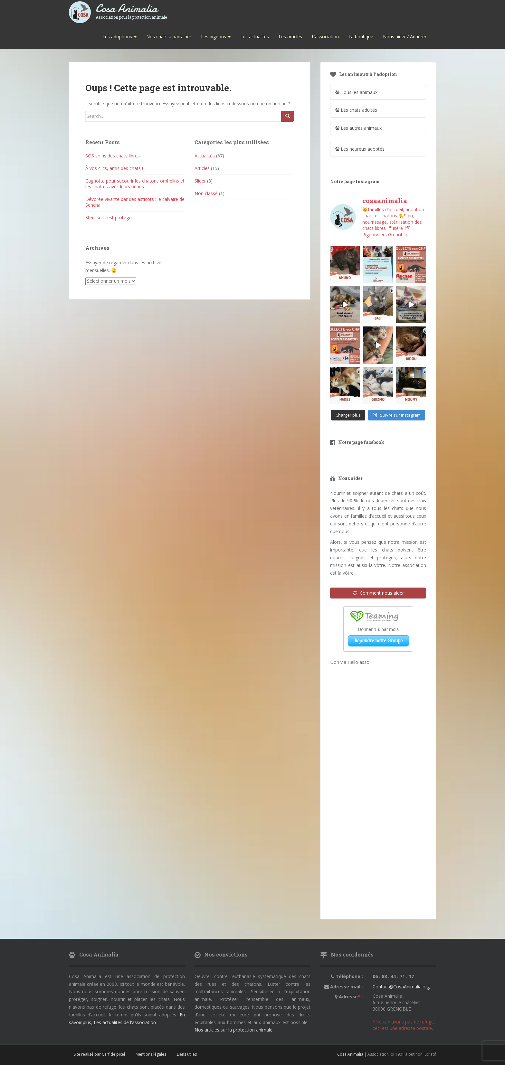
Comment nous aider (378, 593)
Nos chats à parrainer (168, 36)
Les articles (290, 36)
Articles (202, 168)
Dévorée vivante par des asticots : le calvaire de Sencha (135, 202)
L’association (325, 36)
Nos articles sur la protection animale (233, 1030)
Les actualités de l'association (125, 1022)
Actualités (205, 156)
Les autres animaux (358, 128)
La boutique (360, 36)
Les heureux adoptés (360, 149)
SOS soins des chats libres (112, 156)
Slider (200, 181)
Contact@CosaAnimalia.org (401, 987)
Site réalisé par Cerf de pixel (99, 1054)
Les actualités (254, 36)
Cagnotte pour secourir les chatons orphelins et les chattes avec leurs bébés (135, 184)
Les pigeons (216, 36)
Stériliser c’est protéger (109, 217)
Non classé (206, 193)
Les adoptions (119, 36)
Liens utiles (187, 1054)
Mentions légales (151, 1054)
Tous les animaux (356, 92)
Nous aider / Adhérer (404, 36)
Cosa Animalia (131, 9)
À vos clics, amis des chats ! (114, 168)
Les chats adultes (356, 110)
